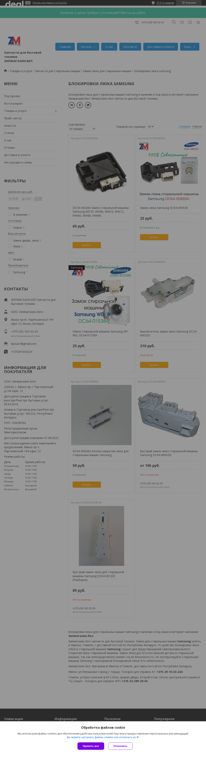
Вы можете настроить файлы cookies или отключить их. (101, 737)
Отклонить (120, 746)
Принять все (91, 746)
